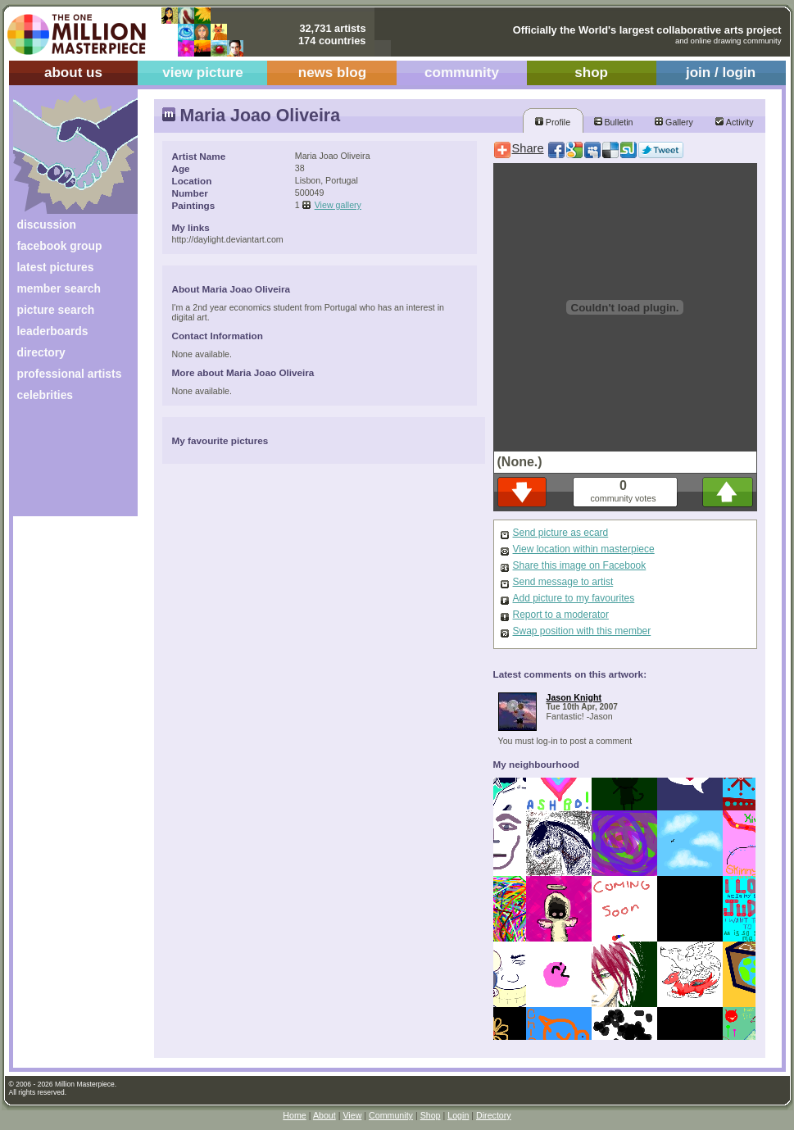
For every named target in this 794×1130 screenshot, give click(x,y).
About (324, 1115)
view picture (202, 72)
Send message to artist (563, 582)
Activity (734, 122)
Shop (430, 1115)
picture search (56, 309)
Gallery (674, 122)
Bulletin (613, 122)
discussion (46, 224)
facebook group (59, 245)
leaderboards (52, 331)
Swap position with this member (582, 631)
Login (458, 1115)
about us (73, 72)
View (352, 1115)
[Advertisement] (64, 465)
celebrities (45, 395)
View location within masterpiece (584, 549)
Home (294, 1115)
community (461, 72)
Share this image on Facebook (580, 565)
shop (591, 72)
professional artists (69, 373)
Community (391, 1115)
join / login (720, 72)
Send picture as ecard (561, 532)
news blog (332, 72)
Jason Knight (574, 697)
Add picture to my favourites (574, 598)
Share (528, 148)
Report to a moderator (561, 614)
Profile (552, 122)
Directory (493, 1115)
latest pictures (55, 267)
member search (59, 288)
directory (41, 352)
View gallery (338, 205)
